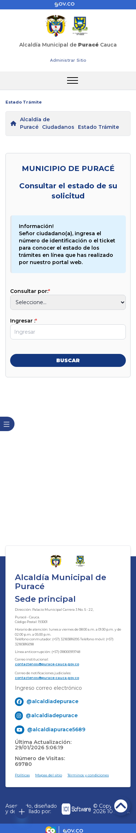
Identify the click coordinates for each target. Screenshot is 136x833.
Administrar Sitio (68, 60)
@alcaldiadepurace (52, 701)
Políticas (22, 775)
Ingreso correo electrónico (48, 688)
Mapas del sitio (48, 775)
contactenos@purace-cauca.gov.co (47, 664)
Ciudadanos (58, 127)
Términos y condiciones (88, 775)
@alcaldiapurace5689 (56, 729)
